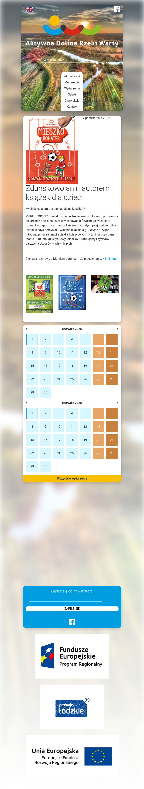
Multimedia (72, 82)
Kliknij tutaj (109, 258)
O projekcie (72, 100)
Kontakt (72, 106)
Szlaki (72, 94)
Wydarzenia (72, 88)
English (29, 9)
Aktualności (72, 76)
